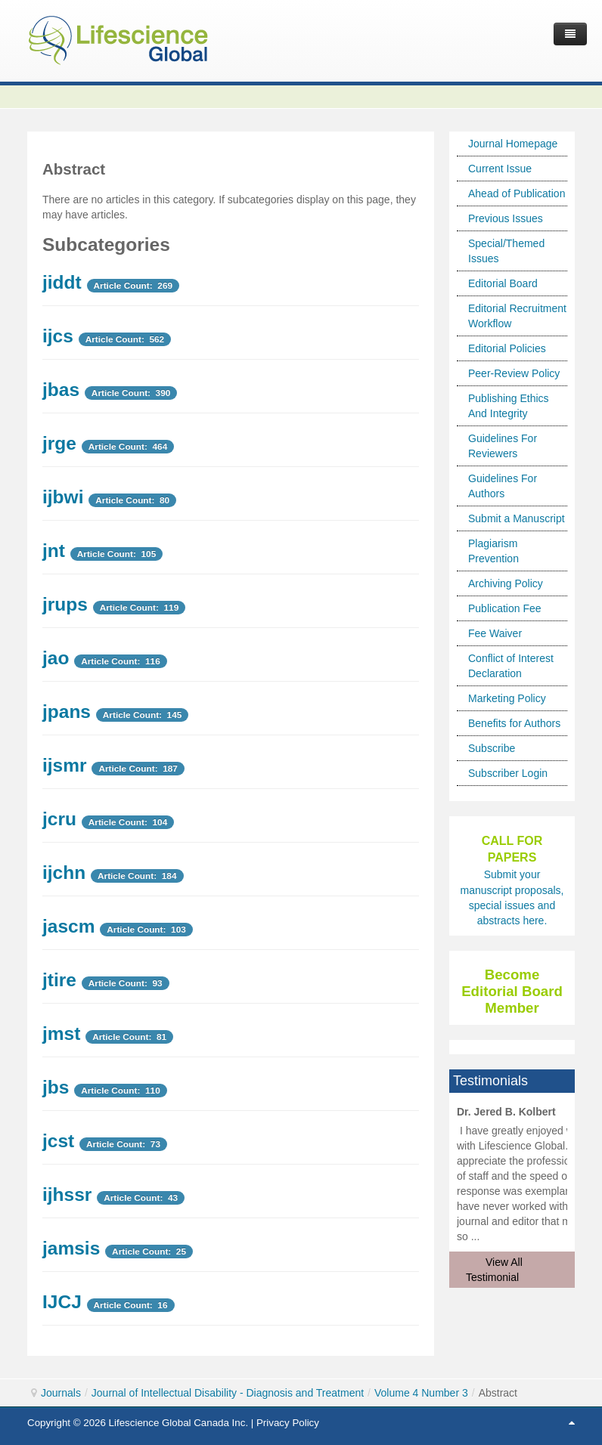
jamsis (71, 1248)
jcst (58, 1141)
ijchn (63, 872)
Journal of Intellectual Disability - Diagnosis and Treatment (228, 1393)
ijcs (57, 336)
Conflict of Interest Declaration (511, 665)
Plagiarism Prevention (493, 551)
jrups (65, 604)
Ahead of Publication (516, 193)
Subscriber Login (508, 773)
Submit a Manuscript (516, 518)
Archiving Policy (505, 583)
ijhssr (67, 1194)
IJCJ (62, 1302)
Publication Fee (504, 608)
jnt (53, 550)
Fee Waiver (495, 633)
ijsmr (64, 765)
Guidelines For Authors (502, 486)
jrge (59, 443)
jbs (55, 1087)
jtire (59, 980)
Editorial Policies (507, 348)
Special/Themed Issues (506, 251)
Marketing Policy (507, 698)
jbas (60, 389)
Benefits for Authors (514, 723)
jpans (66, 711)
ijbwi (62, 497)
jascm (68, 926)
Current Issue (500, 168)
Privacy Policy (287, 1422)
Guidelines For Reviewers (502, 445)
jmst (61, 1033)
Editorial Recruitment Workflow (517, 316)
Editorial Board (503, 283)
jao (55, 658)
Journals (61, 1393)
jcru (59, 819)
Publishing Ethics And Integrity (508, 405)
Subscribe (491, 748)
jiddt (62, 282)
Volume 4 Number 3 (421, 1393)
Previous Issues (505, 218)
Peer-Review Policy (514, 373)
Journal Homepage (512, 144)
